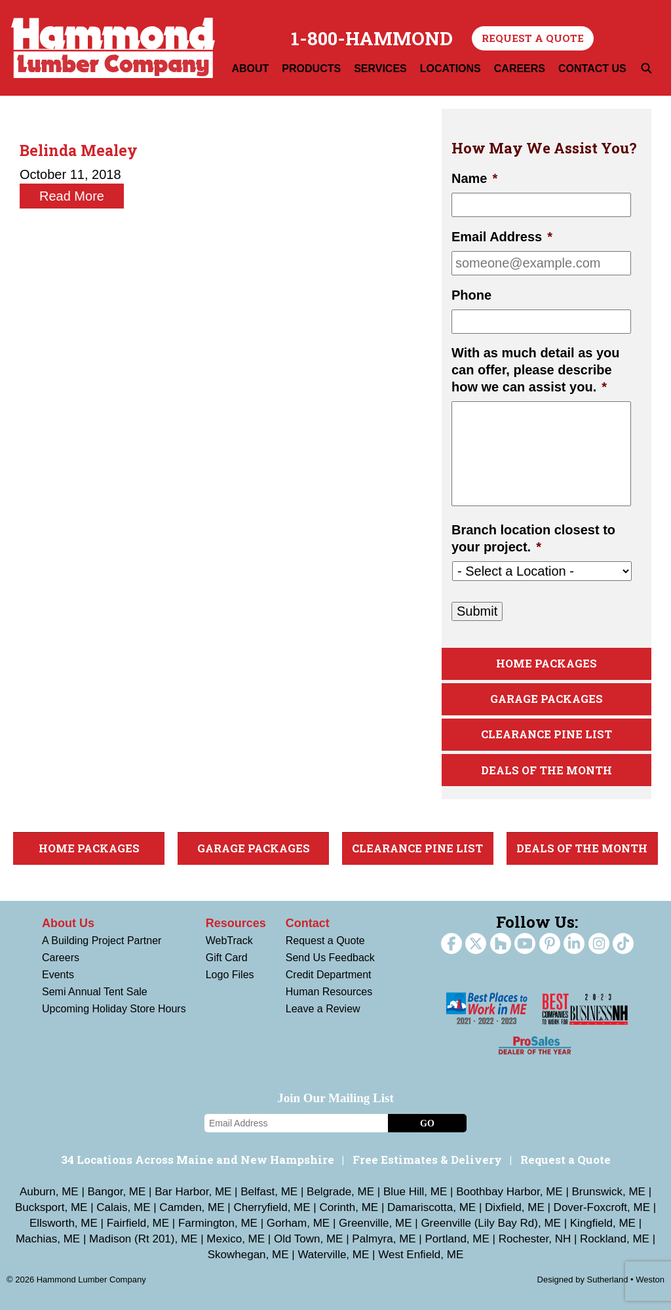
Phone (471, 295)
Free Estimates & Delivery (427, 1159)
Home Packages (546, 663)
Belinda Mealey (79, 150)
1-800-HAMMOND (372, 39)
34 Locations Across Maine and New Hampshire (197, 1159)
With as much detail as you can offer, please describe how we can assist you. (535, 370)
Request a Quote (533, 38)
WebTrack (229, 940)
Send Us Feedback (330, 957)
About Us (68, 923)
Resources (236, 923)
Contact (308, 923)
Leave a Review (323, 1008)
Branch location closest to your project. (533, 538)
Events (58, 974)
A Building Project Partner (101, 940)
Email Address (501, 236)
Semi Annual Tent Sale (94, 991)
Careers (60, 957)
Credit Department (329, 974)
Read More (71, 196)
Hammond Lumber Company (113, 48)
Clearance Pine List (546, 734)
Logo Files (230, 974)
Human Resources (329, 991)
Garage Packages (546, 698)
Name (474, 178)
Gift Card (227, 957)
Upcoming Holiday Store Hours (114, 1008)
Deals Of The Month (546, 770)
